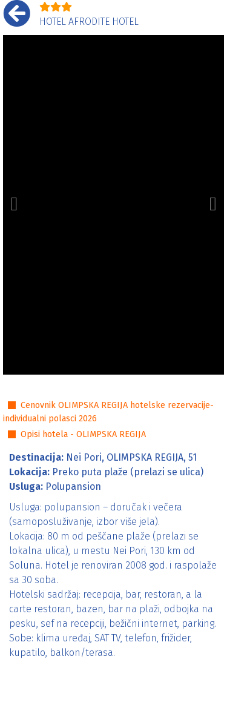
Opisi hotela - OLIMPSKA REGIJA (83, 434)
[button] (14, 205)
